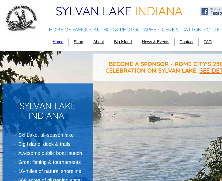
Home (58, 42)
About (98, 42)
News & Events (155, 42)
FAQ (208, 42)
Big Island (123, 42)
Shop (78, 42)
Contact (186, 42)
